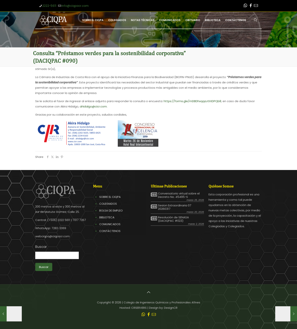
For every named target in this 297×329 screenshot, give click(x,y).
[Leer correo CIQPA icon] (256, 6)
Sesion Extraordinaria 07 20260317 (174, 207)
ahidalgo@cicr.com (93, 106)
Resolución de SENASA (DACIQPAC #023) (173, 219)
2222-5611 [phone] (49, 6)
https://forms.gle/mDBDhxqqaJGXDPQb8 (192, 101)
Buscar (41, 247)
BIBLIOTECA (106, 217)
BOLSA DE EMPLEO (111, 210)
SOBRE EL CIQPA (110, 197)
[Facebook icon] (251, 6)
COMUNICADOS (109, 224)
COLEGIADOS (108, 204)
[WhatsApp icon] (245, 6)
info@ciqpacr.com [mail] (75, 6)
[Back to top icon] (148, 292)
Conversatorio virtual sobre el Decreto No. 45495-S (179, 195)
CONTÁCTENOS (109, 231)
